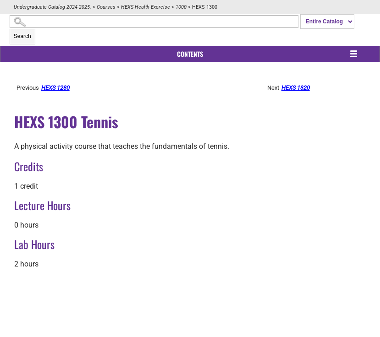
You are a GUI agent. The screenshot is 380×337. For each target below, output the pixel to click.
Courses (106, 7)
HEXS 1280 (55, 87)
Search (22, 36)
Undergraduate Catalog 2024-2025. (52, 7)
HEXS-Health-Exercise (145, 7)
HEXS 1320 (295, 87)
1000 (181, 7)
